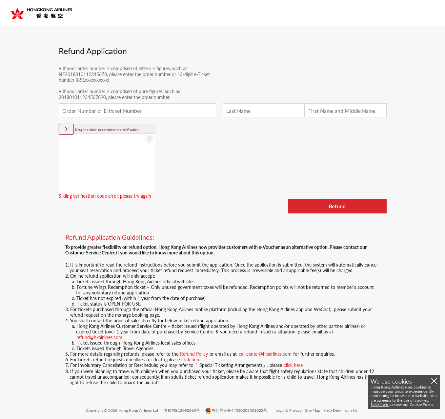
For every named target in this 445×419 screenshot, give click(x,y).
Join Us (351, 410)
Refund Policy (194, 354)
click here (190, 359)
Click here (380, 404)
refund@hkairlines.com (99, 337)
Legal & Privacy (288, 410)
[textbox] (137, 110)
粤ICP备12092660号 (182, 410)
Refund (337, 206)
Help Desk (332, 410)
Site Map (312, 410)
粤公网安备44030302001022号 (239, 410)
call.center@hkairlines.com (265, 354)
